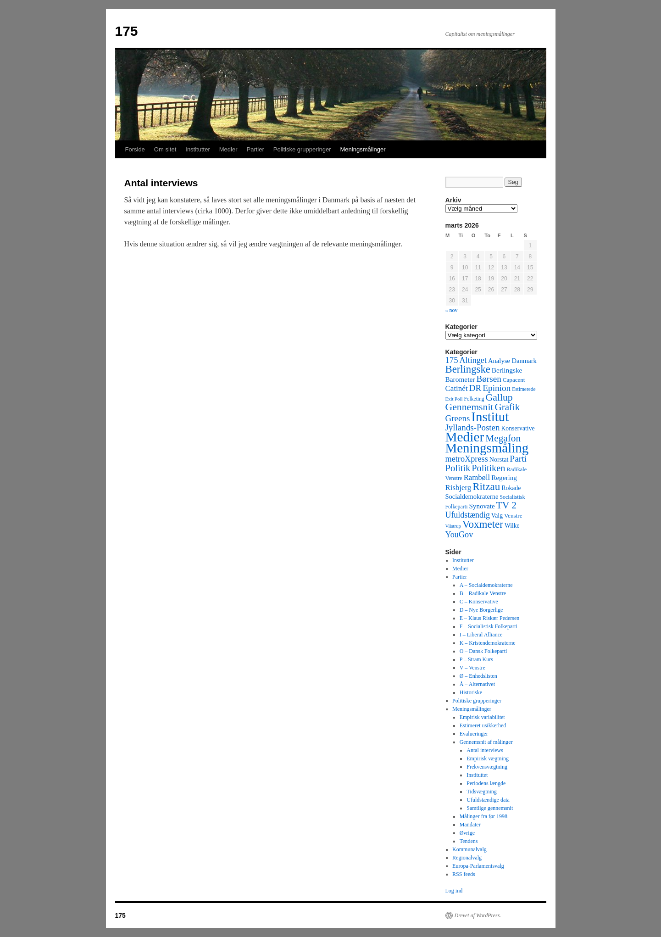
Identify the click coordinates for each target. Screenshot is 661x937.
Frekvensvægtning (487, 767)
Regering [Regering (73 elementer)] (504, 477)
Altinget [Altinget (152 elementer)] (473, 360)
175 (126, 31)
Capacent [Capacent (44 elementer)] (514, 379)
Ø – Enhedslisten (478, 676)
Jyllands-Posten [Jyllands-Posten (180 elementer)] (472, 427)
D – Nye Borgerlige (481, 610)
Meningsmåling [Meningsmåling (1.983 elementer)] (487, 448)
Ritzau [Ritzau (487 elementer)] (486, 486)
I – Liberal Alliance (481, 634)
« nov (451, 310)
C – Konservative (479, 601)
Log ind (454, 890)
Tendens (469, 841)
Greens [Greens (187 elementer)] (457, 418)
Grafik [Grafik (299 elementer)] (507, 407)
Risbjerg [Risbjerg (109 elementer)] (458, 487)
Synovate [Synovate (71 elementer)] (481, 506)
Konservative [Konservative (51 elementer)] (517, 428)
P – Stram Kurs (476, 659)
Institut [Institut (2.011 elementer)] (490, 416)
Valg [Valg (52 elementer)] (497, 515)
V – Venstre (472, 667)
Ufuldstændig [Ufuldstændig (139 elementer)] (467, 514)
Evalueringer (474, 734)
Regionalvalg (467, 857)
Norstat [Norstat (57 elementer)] (499, 459)
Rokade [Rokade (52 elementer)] (511, 488)
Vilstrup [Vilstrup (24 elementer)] (453, 526)
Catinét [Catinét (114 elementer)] (456, 388)
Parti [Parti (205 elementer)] (518, 458)
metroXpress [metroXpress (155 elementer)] (466, 458)
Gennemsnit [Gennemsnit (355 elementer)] (469, 407)
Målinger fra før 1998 (483, 816)
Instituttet (477, 775)
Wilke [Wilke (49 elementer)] (512, 525)
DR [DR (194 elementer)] (475, 388)
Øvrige (467, 833)
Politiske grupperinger (302, 149)
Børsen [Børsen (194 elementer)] (488, 379)
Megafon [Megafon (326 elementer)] (503, 438)
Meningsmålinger (363, 149)
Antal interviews (485, 750)
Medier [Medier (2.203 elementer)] (464, 436)
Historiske (471, 692)
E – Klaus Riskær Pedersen (490, 618)
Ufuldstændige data (488, 800)
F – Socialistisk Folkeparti (488, 626)
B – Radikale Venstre (483, 593)
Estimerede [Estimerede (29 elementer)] (523, 389)
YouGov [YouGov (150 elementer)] (459, 534)
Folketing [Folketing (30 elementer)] (474, 399)
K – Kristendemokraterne (488, 643)
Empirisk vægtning (488, 758)
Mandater (470, 824)
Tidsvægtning (482, 791)
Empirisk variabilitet (482, 717)
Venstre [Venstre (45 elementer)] (513, 515)
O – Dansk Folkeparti (483, 651)
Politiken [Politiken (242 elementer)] (488, 468)
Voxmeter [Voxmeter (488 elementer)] (482, 524)
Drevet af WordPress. (478, 915)
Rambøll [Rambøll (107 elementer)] (477, 477)
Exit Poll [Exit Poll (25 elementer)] (454, 399)
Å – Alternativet (477, 684)
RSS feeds (463, 874)
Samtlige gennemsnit (490, 808)
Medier (228, 149)
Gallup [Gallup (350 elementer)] (499, 397)
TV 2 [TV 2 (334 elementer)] (506, 505)
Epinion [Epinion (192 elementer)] (497, 388)
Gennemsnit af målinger (486, 742)
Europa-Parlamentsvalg (478, 866)
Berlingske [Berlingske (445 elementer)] (467, 369)
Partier (255, 149)
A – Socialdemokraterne (486, 585)
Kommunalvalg (469, 849)
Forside (135, 149)
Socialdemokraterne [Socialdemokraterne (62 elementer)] (472, 496)
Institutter (197, 149)
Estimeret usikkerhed (483, 725)
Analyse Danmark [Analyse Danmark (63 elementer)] (512, 360)
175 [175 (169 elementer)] (451, 360)
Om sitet (165, 149)
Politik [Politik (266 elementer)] (458, 468)
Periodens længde (486, 783)
